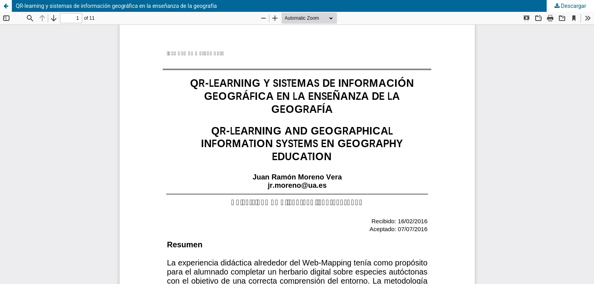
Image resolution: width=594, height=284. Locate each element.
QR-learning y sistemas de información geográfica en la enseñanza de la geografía (116, 6)
